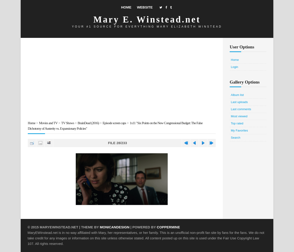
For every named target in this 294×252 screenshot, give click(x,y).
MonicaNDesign (114, 227)
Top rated (237, 123)
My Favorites (239, 130)
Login (234, 67)
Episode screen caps (114, 123)
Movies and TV (48, 123)
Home (126, 7)
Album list (237, 95)
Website (145, 7)
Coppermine (168, 227)
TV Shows (67, 123)
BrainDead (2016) (88, 123)
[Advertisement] (122, 80)
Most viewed (239, 116)
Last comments (241, 109)
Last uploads (239, 102)
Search (235, 137)
